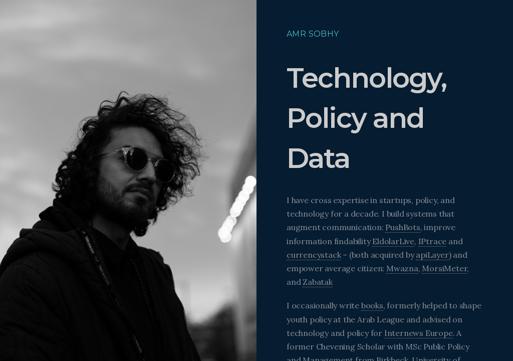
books (372, 305)
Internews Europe (418, 333)
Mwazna (402, 268)
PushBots (402, 227)
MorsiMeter (444, 268)
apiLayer (432, 255)
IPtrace (432, 241)
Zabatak (318, 282)
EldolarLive (393, 241)
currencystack (314, 255)
